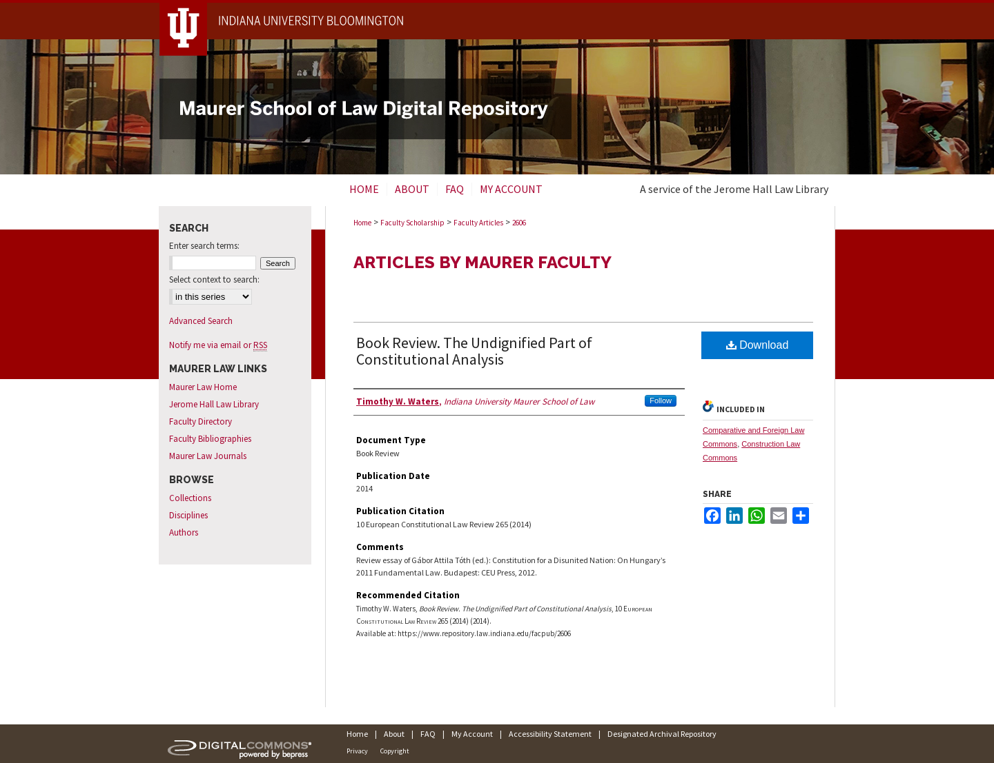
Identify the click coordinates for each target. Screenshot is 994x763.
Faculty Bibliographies (210, 439)
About (394, 734)
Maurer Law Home (203, 387)
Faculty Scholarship (412, 222)
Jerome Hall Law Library (214, 404)
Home (362, 222)
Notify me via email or (218, 345)
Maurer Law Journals (207, 456)
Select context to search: (214, 279)
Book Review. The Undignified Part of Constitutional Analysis (474, 351)
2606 (519, 222)
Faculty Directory (200, 421)
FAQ (428, 734)
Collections (190, 498)
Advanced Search (201, 321)
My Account (472, 734)
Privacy (357, 750)
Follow (661, 400)
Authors (183, 532)
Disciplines (188, 515)
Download (757, 345)
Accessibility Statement (550, 734)
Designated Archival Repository (662, 734)
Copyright (394, 750)
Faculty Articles (478, 222)
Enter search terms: (204, 246)
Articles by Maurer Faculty (482, 262)
